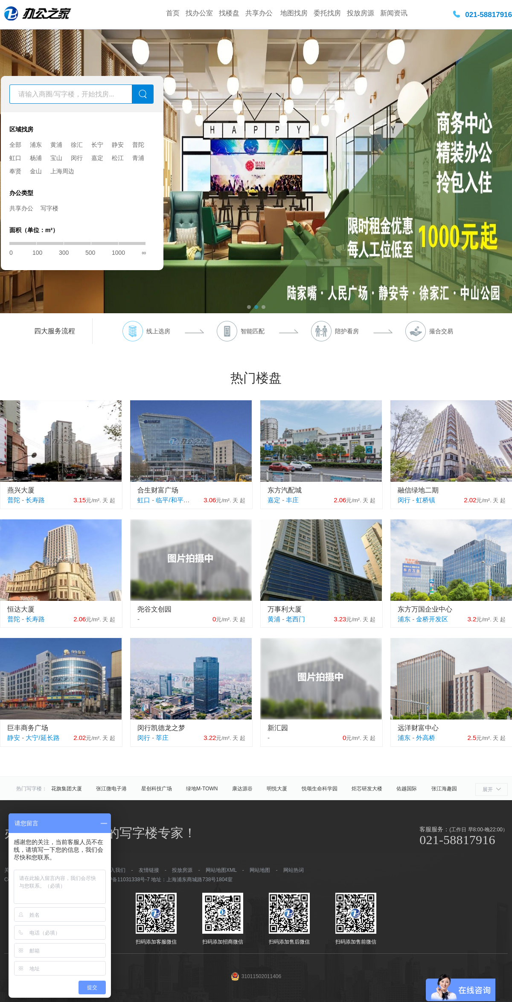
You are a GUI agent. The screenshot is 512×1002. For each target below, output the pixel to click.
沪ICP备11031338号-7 (124, 880)
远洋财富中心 (418, 727)
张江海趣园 (444, 789)
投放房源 (360, 13)
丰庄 (292, 500)
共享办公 (259, 13)
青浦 (138, 157)
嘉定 (97, 157)
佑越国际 (406, 789)
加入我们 (115, 870)
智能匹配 (253, 331)
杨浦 (36, 157)
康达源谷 (242, 789)
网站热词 (293, 870)
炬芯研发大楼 (367, 789)
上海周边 (62, 171)
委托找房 (327, 13)
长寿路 (35, 500)
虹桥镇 (425, 500)
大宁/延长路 (42, 737)
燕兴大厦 (21, 490)
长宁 (97, 144)
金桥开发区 (432, 619)
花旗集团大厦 (66, 789)
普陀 (138, 144)
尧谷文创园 (154, 609)
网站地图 (260, 870)
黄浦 (56, 144)
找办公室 (199, 13)
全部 (15, 144)
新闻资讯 (393, 13)
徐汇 (77, 144)
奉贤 (15, 171)
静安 (118, 144)
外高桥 (425, 737)
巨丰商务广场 (27, 727)
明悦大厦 (277, 789)
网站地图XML (221, 870)
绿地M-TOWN (202, 789)
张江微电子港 (111, 789)
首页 (173, 13)
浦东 (36, 144)
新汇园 (278, 727)
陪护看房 (347, 331)
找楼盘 (229, 13)
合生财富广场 (157, 490)
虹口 (15, 157)
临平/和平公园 (176, 500)
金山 (36, 171)
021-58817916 (488, 15)
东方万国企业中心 (425, 609)
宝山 (56, 157)
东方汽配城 (285, 490)
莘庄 (162, 737)
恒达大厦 (21, 609)
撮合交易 (441, 331)
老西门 (295, 619)
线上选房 (158, 331)
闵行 (77, 157)
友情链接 (149, 870)
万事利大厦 (285, 609)
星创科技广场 (156, 789)
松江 (118, 157)
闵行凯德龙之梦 (161, 727)
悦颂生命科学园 (319, 789)
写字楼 (49, 208)
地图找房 (294, 13)
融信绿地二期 (418, 490)
